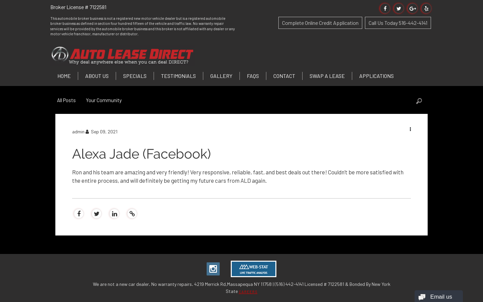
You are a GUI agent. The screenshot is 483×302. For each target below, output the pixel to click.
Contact (284, 76)
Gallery (221, 76)
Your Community (104, 100)
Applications (376, 76)
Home (64, 76)
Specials (135, 76)
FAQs (253, 76)
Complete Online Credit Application (320, 22)
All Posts (66, 100)
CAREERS (248, 292)
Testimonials (178, 76)
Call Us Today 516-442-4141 (398, 22)
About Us (97, 76)
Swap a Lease (327, 76)
